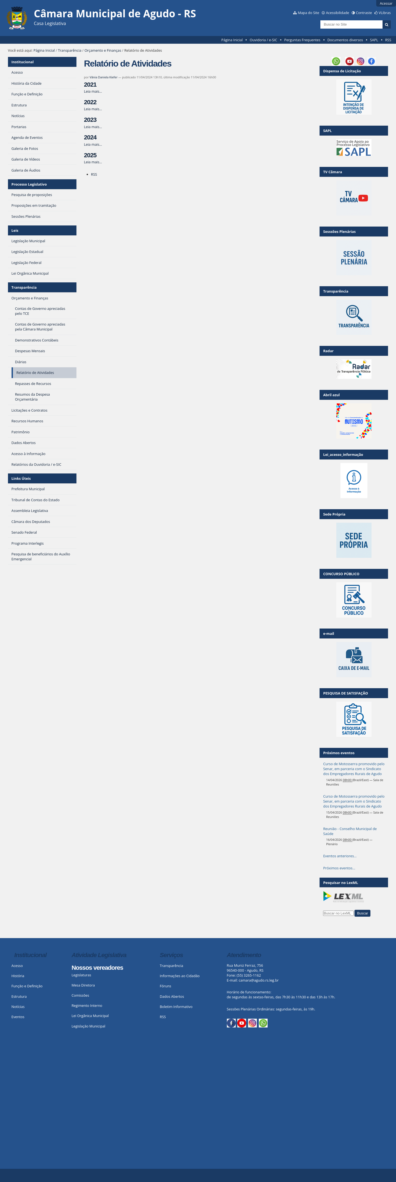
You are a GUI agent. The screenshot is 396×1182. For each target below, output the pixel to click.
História (18, 975)
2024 (90, 137)
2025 (90, 155)
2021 (90, 84)
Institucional (23, 61)
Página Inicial (232, 39)
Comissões (80, 995)
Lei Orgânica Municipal (90, 1015)
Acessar (386, 3)
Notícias (18, 1006)
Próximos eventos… (339, 868)
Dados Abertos (172, 996)
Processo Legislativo (29, 184)
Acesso (17, 965)
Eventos (18, 1016)
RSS (388, 39)
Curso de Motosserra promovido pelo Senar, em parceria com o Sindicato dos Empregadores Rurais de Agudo (353, 768)
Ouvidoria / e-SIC (263, 39)
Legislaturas (81, 974)
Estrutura (19, 996)
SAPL (374, 39)
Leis (15, 230)
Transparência (69, 50)
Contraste (364, 12)
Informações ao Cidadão (180, 975)
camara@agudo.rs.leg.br (259, 980)
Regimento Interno (87, 1005)
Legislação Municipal (88, 1026)
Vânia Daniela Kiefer (104, 77)
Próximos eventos (338, 752)
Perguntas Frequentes (302, 39)
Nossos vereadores (97, 967)
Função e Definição (27, 985)
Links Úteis (21, 478)
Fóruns (165, 985)
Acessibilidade (337, 12)
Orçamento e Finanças (102, 50)
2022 (90, 102)
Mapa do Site (308, 12)
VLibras (385, 12)
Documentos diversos (345, 39)
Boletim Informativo (176, 1006)
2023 (90, 119)
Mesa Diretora (83, 985)
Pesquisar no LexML (340, 882)
